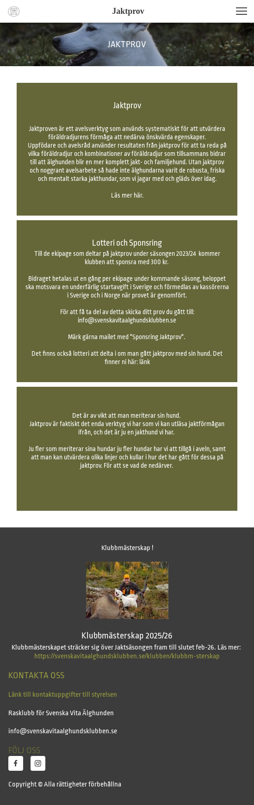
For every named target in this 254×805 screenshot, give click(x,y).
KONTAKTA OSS (36, 675)
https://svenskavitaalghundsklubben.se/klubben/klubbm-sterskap (127, 656)
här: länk (138, 361)
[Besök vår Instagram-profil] (38, 763)
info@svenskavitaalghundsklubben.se (127, 320)
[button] (241, 11)
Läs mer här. (127, 195)
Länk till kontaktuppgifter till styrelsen (62, 695)
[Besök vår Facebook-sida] (15, 763)
